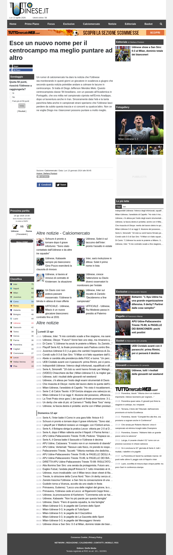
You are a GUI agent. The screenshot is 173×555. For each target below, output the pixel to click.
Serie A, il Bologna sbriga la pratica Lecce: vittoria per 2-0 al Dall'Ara (79, 428)
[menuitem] (161, 24)
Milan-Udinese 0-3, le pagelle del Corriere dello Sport (71, 506)
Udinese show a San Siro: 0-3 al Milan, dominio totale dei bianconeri (80, 524)
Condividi (44, 184)
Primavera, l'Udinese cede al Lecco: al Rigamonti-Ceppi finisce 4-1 (79, 491)
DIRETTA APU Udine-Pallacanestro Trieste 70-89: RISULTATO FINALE (81, 461)
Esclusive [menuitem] (69, 24)
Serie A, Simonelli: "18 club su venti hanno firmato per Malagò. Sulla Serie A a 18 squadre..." (92, 369)
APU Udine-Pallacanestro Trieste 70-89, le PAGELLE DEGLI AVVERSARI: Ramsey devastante (93, 454)
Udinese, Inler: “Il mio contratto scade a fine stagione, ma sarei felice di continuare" (87, 336)
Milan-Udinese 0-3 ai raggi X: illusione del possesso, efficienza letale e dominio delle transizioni (94, 395)
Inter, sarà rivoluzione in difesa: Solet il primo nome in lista (99, 262)
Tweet (61, 184)
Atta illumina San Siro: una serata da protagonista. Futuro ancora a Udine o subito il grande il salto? (96, 465)
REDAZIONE (72, 543)
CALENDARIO (85, 543)
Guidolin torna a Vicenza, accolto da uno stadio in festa (72, 483)
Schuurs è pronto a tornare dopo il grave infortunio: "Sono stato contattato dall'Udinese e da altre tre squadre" (54, 246)
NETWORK (60, 543)
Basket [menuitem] (148, 24)
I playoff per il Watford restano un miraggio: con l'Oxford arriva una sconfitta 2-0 (85, 425)
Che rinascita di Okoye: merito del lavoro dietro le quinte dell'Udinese (80, 384)
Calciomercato (51, 170)
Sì (13, 93)
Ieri (124, 207)
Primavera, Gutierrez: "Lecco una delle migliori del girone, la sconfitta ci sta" (84, 487)
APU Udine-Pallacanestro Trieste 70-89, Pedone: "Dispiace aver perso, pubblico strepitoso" (91, 436)
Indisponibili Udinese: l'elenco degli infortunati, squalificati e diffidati (79, 365)
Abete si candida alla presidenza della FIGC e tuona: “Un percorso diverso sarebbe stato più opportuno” (98, 358)
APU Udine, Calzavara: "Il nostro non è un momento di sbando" (76, 443)
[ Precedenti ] (21, 234)
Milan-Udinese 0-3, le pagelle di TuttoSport (66, 509)
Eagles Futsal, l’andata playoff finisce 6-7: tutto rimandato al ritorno (79, 469)
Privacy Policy (95, 537)
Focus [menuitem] (51, 24)
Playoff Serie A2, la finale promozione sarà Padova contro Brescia (78, 347)
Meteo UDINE (22, 242)
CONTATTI (99, 543)
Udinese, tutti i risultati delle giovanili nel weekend (69, 376)
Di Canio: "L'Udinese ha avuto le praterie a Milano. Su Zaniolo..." (77, 343)
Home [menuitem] (13, 24)
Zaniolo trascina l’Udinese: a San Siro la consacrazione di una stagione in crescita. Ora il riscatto (95, 480)
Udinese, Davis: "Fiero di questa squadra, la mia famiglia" (74, 502)
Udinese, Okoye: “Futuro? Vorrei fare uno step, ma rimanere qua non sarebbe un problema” (92, 340)
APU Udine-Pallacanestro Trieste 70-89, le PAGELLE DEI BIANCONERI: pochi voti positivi (91, 458)
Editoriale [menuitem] (130, 24)
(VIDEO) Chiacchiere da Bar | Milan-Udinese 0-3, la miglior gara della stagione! (85, 373)
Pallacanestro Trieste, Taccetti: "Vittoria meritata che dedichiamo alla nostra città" (86, 450)
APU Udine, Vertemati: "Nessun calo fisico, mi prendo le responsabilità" (81, 447)
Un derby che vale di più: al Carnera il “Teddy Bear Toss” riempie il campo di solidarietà (90, 402)
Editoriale (122, 42)
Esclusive (121, 291)
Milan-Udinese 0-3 (128, 139)
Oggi (119, 207)
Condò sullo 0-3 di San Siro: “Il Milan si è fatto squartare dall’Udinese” (80, 354)
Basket (120, 340)
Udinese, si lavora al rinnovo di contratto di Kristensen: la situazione (58, 278)
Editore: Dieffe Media (86, 548)
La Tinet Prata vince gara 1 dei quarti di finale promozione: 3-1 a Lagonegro (83, 398)
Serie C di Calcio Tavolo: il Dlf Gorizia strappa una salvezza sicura (78, 391)
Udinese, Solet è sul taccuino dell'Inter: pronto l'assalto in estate (99, 242)
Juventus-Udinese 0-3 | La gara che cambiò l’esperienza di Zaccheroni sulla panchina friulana (93, 351)
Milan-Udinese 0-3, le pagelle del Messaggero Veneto (72, 520)
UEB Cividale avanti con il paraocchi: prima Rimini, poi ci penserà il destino (83, 362)
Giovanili (121, 365)
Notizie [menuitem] (112, 24)
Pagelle (120, 316)
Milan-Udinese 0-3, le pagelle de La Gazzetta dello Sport (73, 517)
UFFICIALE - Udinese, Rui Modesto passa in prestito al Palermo (98, 310)
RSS (116, 543)
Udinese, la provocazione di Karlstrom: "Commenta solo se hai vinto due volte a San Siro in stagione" (97, 494)
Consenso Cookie (79, 537)
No (13, 97)
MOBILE (109, 543)
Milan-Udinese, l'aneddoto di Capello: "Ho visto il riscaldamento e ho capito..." (85, 387)
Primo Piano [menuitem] (32, 24)
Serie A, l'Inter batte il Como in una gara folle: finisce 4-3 (73, 417)
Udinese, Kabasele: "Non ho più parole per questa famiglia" (75, 498)
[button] (21, 105)
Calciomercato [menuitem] (91, 24)
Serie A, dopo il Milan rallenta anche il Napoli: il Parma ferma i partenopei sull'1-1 (86, 432)
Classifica (16, 279)
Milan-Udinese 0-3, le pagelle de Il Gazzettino (67, 513)
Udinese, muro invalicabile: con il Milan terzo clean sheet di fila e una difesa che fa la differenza (94, 472)
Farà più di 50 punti (20, 101)
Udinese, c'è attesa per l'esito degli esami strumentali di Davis (76, 380)
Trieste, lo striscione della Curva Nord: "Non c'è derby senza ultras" (79, 476)
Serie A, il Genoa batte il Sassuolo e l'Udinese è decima (73, 439)
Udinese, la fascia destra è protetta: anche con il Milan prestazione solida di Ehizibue (88, 406)
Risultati (21, 111)
